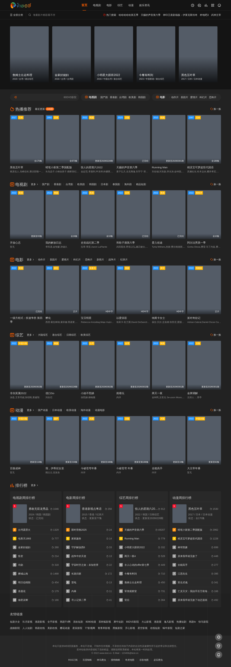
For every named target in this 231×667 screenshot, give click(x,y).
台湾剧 (123, 97)
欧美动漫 (71, 410)
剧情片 (100, 259)
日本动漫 (57, 410)
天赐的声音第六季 (126, 167)
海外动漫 (86, 410)
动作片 (175, 97)
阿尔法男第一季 (196, 242)
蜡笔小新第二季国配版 (59, 167)
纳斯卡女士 (158, 317)
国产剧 (104, 97)
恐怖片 (212, 97)
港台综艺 (57, 334)
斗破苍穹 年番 (124, 468)
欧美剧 (132, 97)
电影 (109, 5)
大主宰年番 (193, 468)
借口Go (50, 393)
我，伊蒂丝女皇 (55, 468)
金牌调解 (192, 393)
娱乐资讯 (144, 5)
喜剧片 (184, 97)
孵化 (48, 317)
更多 (34, 184)
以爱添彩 (121, 317)
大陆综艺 (43, 334)
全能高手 (157, 468)
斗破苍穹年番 (89, 468)
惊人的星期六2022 (91, 167)
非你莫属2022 (18, 393)
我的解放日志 (53, 242)
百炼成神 (15, 468)
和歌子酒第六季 (125, 242)
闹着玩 (120, 393)
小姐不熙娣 (87, 393)
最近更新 (44, 109)
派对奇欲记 (193, 317)
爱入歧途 (157, 242)
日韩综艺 (71, 334)
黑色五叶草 (16, 167)
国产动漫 (43, 410)
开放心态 (15, 242)
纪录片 (124, 259)
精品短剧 (141, 184)
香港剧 (113, 97)
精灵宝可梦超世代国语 (200, 167)
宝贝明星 (86, 317)
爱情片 (194, 97)
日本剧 (104, 184)
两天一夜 (157, 393)
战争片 (112, 259)
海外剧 (128, 184)
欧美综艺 (86, 334)
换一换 (215, 109)
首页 (84, 5)
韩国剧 (142, 97)
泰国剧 (116, 184)
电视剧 (97, 5)
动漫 (131, 5)
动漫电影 (100, 410)
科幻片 (203, 97)
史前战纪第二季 (90, 242)
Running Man (160, 167)
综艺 (120, 5)
